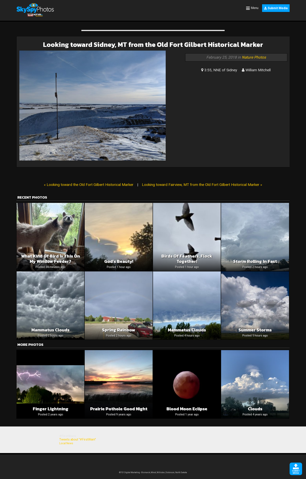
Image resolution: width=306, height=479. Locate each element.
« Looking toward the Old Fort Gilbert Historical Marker (88, 184)
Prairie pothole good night (118, 408)
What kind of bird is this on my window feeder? (50, 258)
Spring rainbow (118, 330)
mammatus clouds (50, 330)
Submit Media (276, 8)
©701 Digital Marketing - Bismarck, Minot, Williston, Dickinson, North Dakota (153, 472)
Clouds (255, 408)
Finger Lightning (50, 408)
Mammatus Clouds (187, 330)
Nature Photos (254, 57)
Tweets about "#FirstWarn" (77, 439)
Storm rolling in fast (255, 261)
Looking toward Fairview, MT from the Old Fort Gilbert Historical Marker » (202, 184)
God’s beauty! (118, 261)
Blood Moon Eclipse (186, 408)
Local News (66, 443)
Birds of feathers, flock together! (186, 258)
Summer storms (255, 330)
